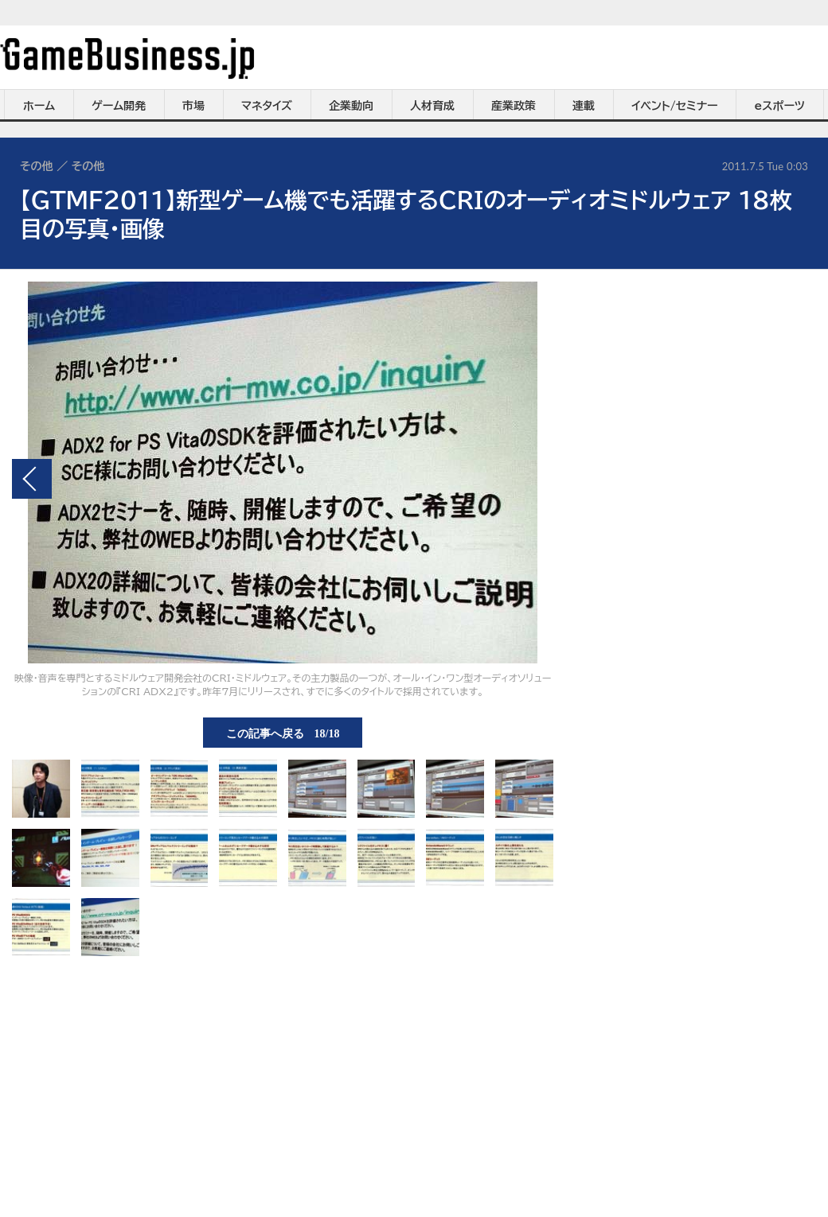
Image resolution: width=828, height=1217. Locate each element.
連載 (583, 105)
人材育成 (432, 105)
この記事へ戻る (283, 732)
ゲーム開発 (119, 105)
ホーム (39, 105)
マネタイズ (266, 105)
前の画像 (32, 479)
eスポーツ (780, 105)
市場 (193, 105)
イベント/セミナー (674, 105)
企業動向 (351, 105)
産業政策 (513, 105)
